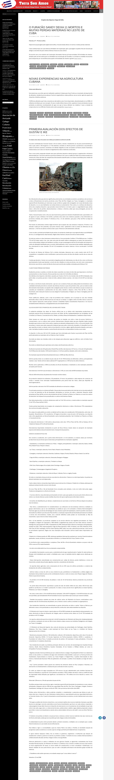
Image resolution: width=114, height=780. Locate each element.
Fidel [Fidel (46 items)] (9, 145)
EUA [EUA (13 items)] (12, 141)
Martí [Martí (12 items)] (11, 164)
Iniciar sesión (5, 202)
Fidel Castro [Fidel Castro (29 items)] (7, 149)
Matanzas (41, 116)
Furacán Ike (68, 765)
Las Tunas (49, 767)
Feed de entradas (6, 204)
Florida (51, 765)
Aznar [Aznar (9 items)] (10, 131)
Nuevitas (38, 769)
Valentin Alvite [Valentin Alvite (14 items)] (11, 190)
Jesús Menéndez (34, 767)
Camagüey (40, 112)
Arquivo (35, 11)
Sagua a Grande (73, 769)
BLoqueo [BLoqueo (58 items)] (7, 136)
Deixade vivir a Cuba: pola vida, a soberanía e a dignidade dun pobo (9, 81)
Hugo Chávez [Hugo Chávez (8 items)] (7, 159)
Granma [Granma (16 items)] (4, 155)
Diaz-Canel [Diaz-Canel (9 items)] (8, 141)
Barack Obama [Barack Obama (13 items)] (6, 133)
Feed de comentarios (7, 206)
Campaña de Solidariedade (53, 11)
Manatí (63, 767)
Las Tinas (87, 114)
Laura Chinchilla (42, 66)
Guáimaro (81, 765)
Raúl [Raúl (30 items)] (4, 175)
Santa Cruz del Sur (35, 771)
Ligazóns (42, 11)
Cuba (64, 112)
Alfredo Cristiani (34, 64)
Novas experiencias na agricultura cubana (56, 80)
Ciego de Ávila (45, 64)
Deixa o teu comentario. (53, 36)
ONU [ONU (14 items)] (10, 167)
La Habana (73, 114)
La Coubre (32, 66)
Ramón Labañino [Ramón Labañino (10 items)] (10, 172)
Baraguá (57, 763)
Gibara (75, 765)
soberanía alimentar (85, 116)
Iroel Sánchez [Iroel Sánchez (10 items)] (13, 159)
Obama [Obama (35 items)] (5, 167)
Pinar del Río (49, 116)
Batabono (33, 112)
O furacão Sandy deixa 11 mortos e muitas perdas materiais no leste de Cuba (57, 30)
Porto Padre (55, 769)
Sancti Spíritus (70, 66)
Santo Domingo (46, 771)
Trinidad (61, 771)
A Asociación (88, 11)
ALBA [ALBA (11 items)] (3, 111)
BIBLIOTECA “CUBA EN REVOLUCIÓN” (15, 11)
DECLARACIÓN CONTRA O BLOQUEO (70, 11)
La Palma (80, 114)
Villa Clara (51, 68)
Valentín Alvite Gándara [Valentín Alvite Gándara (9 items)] (7, 192)
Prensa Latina (52, 66)
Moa (88, 767)
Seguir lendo (78, 58)
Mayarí (77, 767)
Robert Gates (61, 66)
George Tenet (68, 64)
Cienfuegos (54, 64)
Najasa (32, 769)
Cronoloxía (28, 11)
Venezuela (68, 771)
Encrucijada (43, 765)
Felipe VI (61, 64)
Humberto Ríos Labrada (36, 114)
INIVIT (46, 114)
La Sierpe (42, 767)
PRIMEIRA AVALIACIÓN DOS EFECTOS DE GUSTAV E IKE (56, 131)
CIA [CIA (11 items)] (14, 139)
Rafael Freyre (63, 769)
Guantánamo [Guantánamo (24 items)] (7, 157)
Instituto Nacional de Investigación (59, 114)
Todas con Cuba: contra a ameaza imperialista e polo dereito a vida (8, 40)
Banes (51, 763)
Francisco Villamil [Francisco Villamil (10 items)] (6, 151)
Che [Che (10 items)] (8, 139)
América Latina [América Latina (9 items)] (8, 111)
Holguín (85, 112)
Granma (76, 64)
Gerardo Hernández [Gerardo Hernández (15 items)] (8, 152)
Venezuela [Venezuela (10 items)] (4, 193)
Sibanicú (55, 771)
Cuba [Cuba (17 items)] (4, 141)
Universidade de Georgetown (38, 68)
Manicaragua (70, 767)
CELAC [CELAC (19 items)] (4, 139)
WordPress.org (5, 208)
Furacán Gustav (59, 765)
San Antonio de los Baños (61, 116)
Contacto (95, 11)
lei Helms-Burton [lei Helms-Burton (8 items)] (10, 163)
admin (43, 36)
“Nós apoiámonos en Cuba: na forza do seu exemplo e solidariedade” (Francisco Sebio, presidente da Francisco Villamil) (8, 73)
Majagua (56, 767)
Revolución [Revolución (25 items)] (6, 183)
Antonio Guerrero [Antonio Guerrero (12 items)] (7, 112)
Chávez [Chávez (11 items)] (11, 139)
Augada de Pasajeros (42, 763)
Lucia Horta (33, 116)
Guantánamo (84, 64)
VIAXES (81, 11)
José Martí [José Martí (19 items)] (6, 161)
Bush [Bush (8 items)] (13, 136)
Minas (83, 767)
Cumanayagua (34, 765)
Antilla (32, 763)
